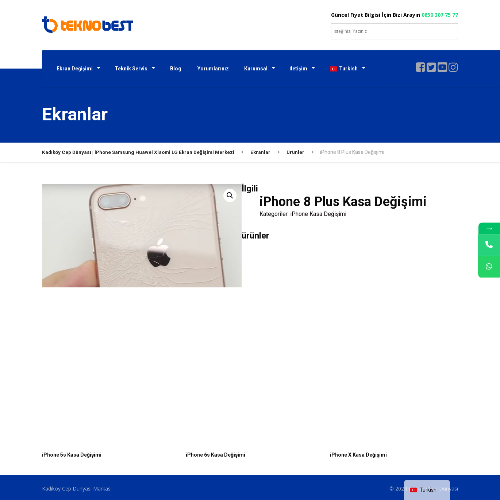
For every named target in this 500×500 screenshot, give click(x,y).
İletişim (298, 68)
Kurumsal (256, 68)
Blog (175, 68)
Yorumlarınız (213, 68)
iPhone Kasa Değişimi (318, 213)
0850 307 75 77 (440, 14)
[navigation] (427, 490)
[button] (229, 195)
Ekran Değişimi (75, 68)
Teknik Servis (131, 68)
